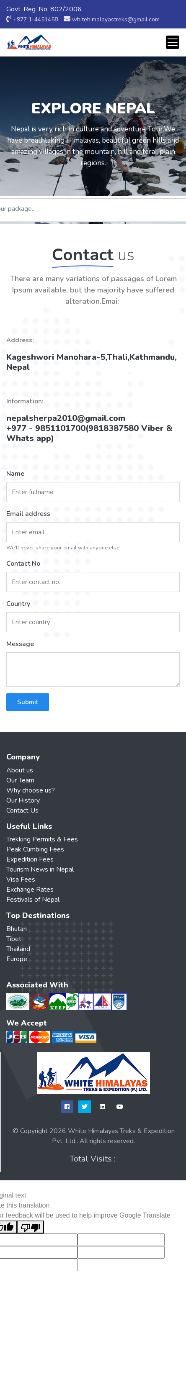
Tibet (13, 939)
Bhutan (16, 928)
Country (18, 603)
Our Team (20, 780)
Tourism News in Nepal (40, 869)
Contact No (23, 563)
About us (19, 770)
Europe (16, 959)
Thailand (18, 949)
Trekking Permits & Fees (42, 839)
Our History (23, 800)
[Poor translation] (30, 1227)
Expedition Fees (30, 859)
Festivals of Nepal (32, 899)
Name (15, 473)
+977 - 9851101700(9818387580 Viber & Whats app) (89, 433)
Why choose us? (30, 790)
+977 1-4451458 (35, 19)
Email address (28, 513)
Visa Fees (20, 879)
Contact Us (22, 810)
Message (20, 644)
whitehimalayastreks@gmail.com (116, 19)
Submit (27, 702)
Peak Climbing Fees (35, 849)
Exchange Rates (30, 889)
